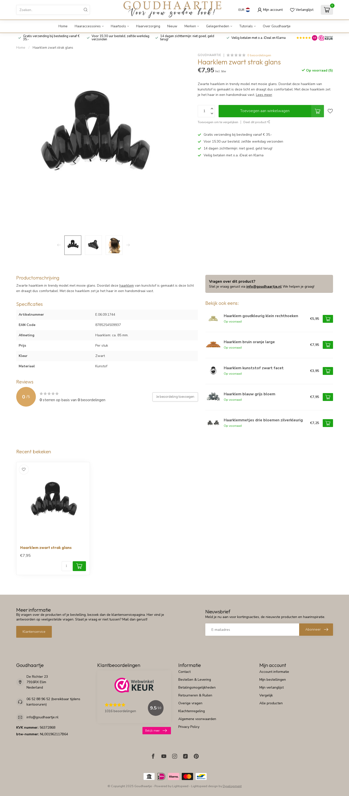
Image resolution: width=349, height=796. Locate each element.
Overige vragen (190, 703)
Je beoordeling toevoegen (175, 397)
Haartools (118, 26)
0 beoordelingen (259, 55)
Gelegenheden (217, 26)
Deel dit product (256, 122)
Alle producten (271, 703)
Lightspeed (180, 786)
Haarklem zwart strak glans (53, 47)
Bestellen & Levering (194, 679)
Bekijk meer (156, 730)
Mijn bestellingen (272, 679)
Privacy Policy (188, 726)
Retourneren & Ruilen (195, 695)
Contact (184, 671)
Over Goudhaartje (277, 26)
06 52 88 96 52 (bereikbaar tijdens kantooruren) (53, 702)
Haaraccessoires (88, 26)
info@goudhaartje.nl (264, 286)
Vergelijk (266, 695)
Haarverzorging (148, 26)
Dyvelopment (232, 786)
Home (63, 26)
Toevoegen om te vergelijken (218, 122)
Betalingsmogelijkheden (197, 687)
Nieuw (172, 26)
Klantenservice (34, 631)
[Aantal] (66, 566)
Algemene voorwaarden (197, 719)
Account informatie (274, 671)
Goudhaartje (209, 55)
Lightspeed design (204, 786)
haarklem (126, 285)
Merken (190, 26)
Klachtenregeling (191, 711)
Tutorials (246, 26)
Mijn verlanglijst (271, 687)
